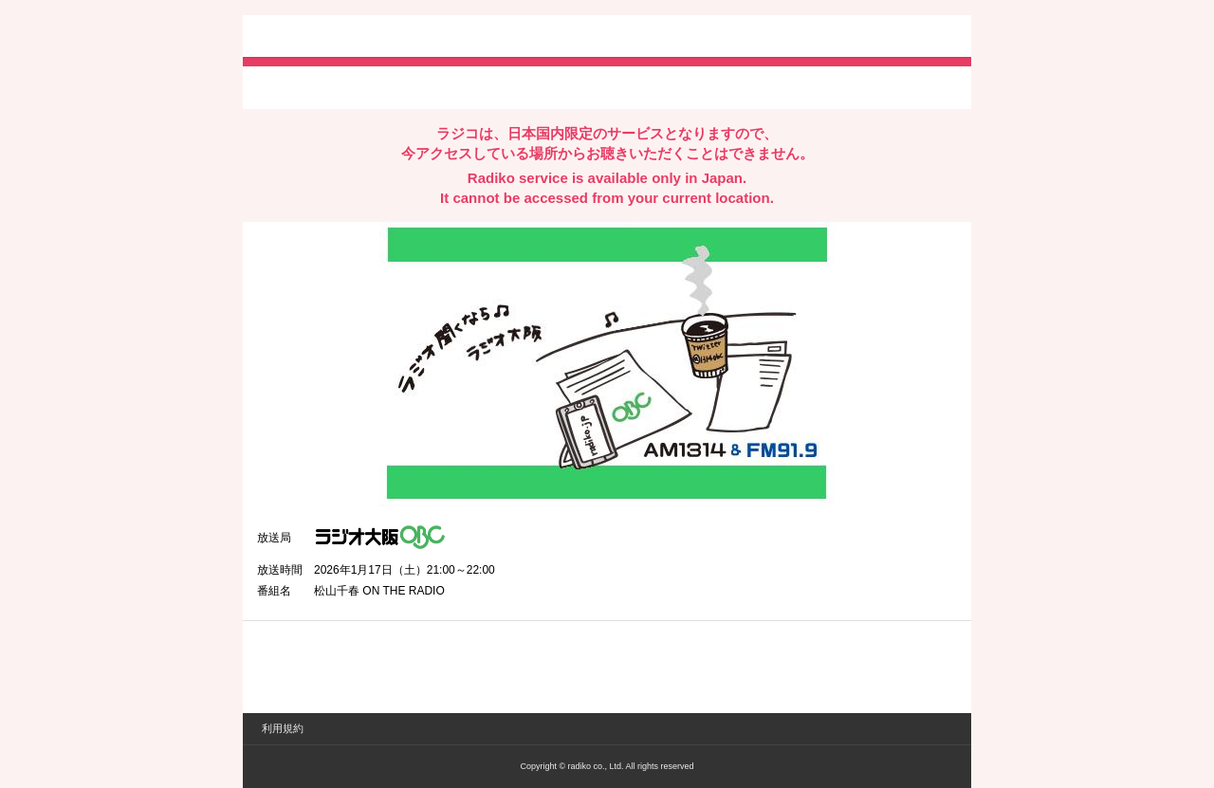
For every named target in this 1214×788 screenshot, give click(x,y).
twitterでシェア (286, 86)
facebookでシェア (363, 86)
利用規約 (283, 728)
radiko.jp (314, 38)
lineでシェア (450, 86)
